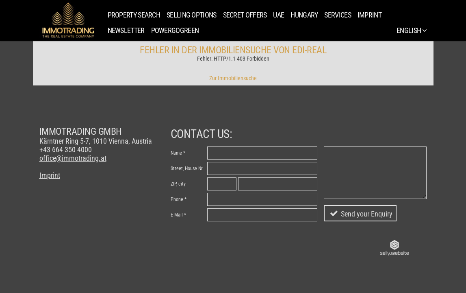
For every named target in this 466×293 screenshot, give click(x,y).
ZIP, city (178, 184)
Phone (177, 199)
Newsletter (126, 30)
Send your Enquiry (366, 214)
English (412, 30)
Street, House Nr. (187, 168)
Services (337, 15)
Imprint (369, 15)
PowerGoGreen (175, 30)
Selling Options (192, 15)
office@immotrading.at (72, 158)
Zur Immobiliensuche (233, 78)
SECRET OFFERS (245, 15)
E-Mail (177, 215)
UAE (278, 15)
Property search (134, 15)
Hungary (304, 15)
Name (176, 153)
